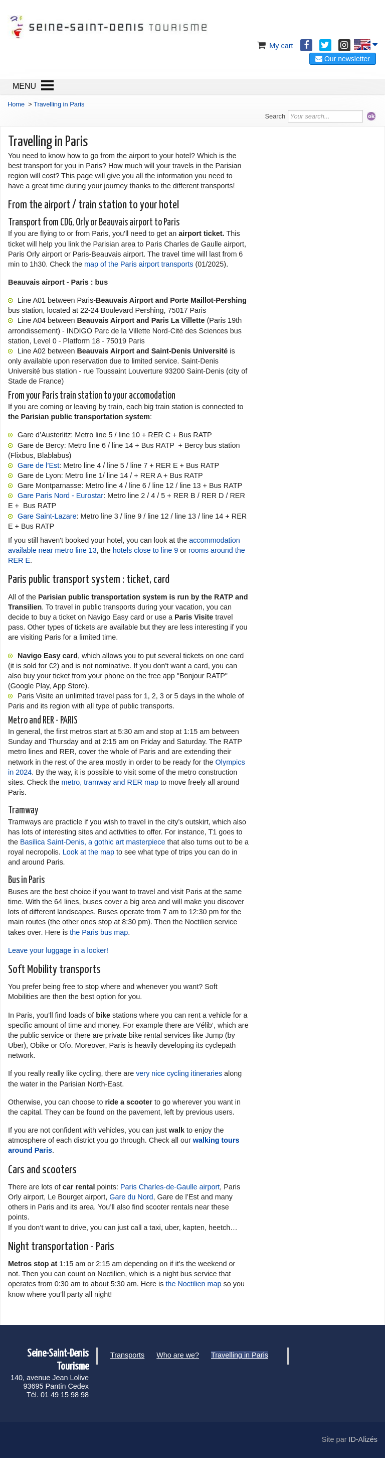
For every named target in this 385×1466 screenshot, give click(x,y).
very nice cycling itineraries (179, 1073)
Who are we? (177, 1355)
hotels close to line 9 (145, 550)
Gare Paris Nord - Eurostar (60, 496)
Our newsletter (342, 59)
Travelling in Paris (239, 1355)
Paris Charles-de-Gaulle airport (170, 1187)
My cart (274, 46)
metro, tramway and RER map (109, 782)
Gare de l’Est (38, 465)
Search (275, 116)
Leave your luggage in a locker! (58, 950)
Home (16, 104)
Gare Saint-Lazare (47, 516)
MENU (24, 86)
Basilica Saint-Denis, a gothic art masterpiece (92, 842)
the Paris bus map (99, 932)
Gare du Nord (131, 1197)
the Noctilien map (193, 1284)
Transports (127, 1355)
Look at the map (88, 852)
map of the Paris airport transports (140, 264)
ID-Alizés (362, 1439)
